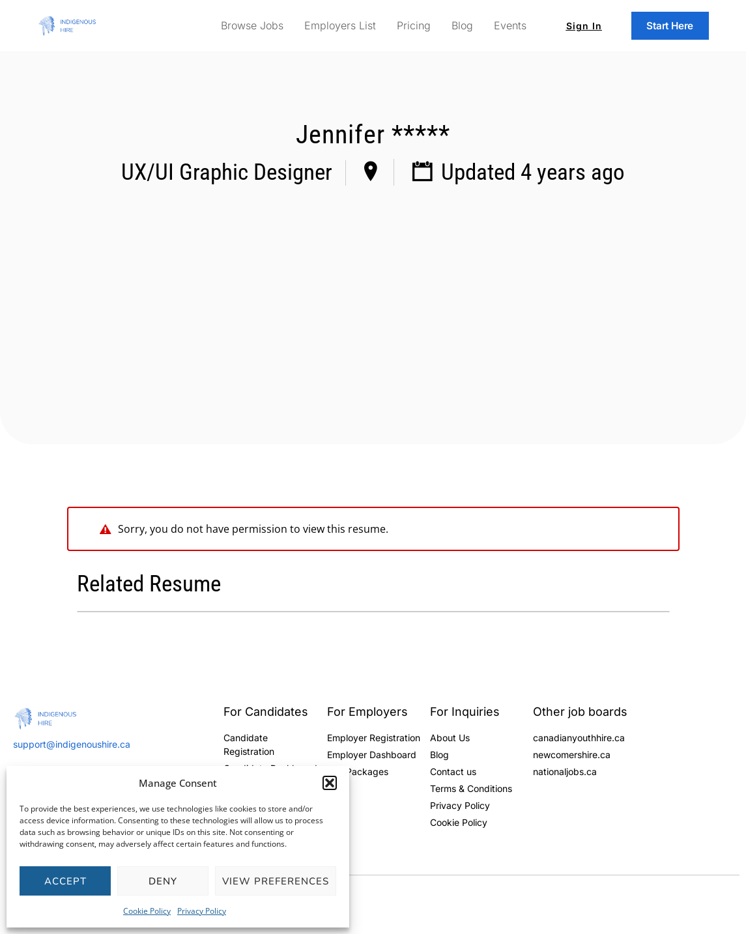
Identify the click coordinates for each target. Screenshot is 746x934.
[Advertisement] (373, 294)
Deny (163, 881)
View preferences (275, 881)
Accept (65, 881)
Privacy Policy (201, 910)
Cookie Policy (147, 910)
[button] (329, 782)
